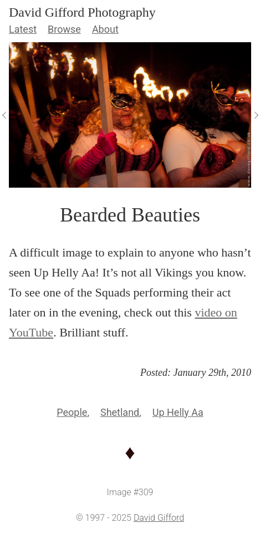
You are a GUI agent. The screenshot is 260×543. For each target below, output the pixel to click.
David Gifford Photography (82, 12)
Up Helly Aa (177, 412)
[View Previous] (4, 114)
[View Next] (255, 114)
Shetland (119, 412)
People (72, 412)
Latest (23, 29)
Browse (64, 29)
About (105, 29)
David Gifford (159, 517)
